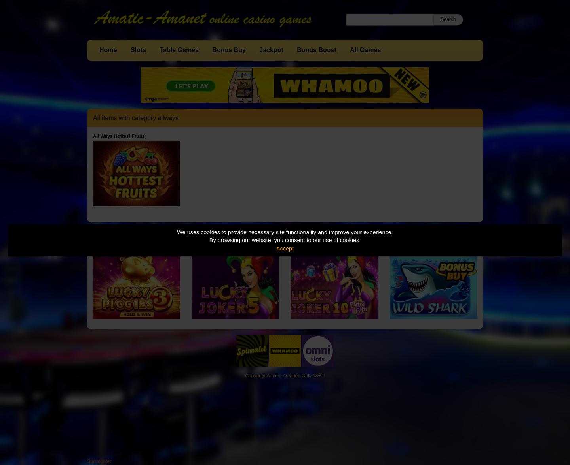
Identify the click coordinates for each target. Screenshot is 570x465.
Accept (285, 248)
